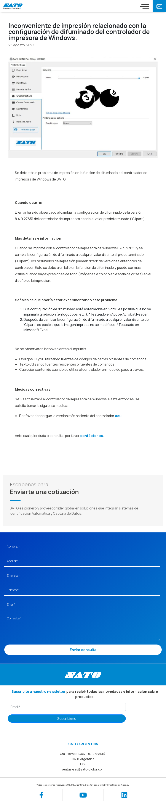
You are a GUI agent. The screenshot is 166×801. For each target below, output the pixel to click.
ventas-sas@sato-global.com (83, 769)
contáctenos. (92, 435)
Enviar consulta (83, 649)
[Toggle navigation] (144, 6)
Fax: (83, 764)
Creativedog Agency (118, 784)
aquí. (119, 415)
